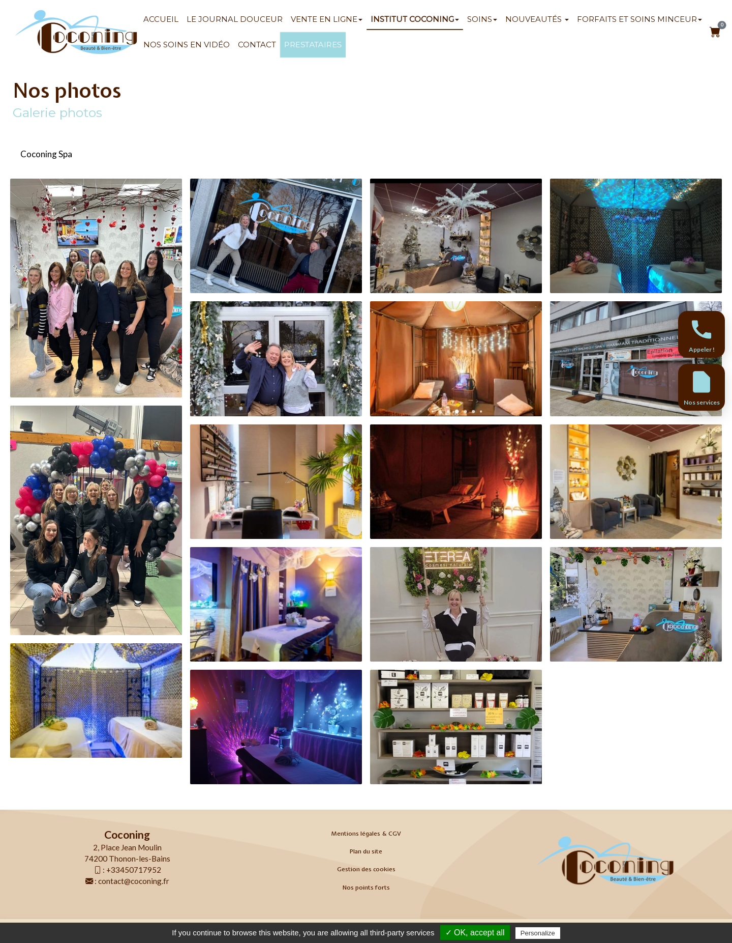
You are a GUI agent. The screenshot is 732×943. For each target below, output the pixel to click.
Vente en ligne (326, 19)
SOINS (482, 19)
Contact (257, 44)
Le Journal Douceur (235, 19)
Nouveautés (537, 19)
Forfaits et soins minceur (639, 19)
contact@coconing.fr (133, 880)
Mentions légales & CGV (366, 834)
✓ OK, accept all (475, 932)
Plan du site (366, 851)
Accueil (160, 19)
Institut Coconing (415, 19)
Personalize (538, 933)
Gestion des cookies (366, 869)
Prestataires (313, 45)
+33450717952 (133, 869)
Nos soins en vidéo (186, 44)
